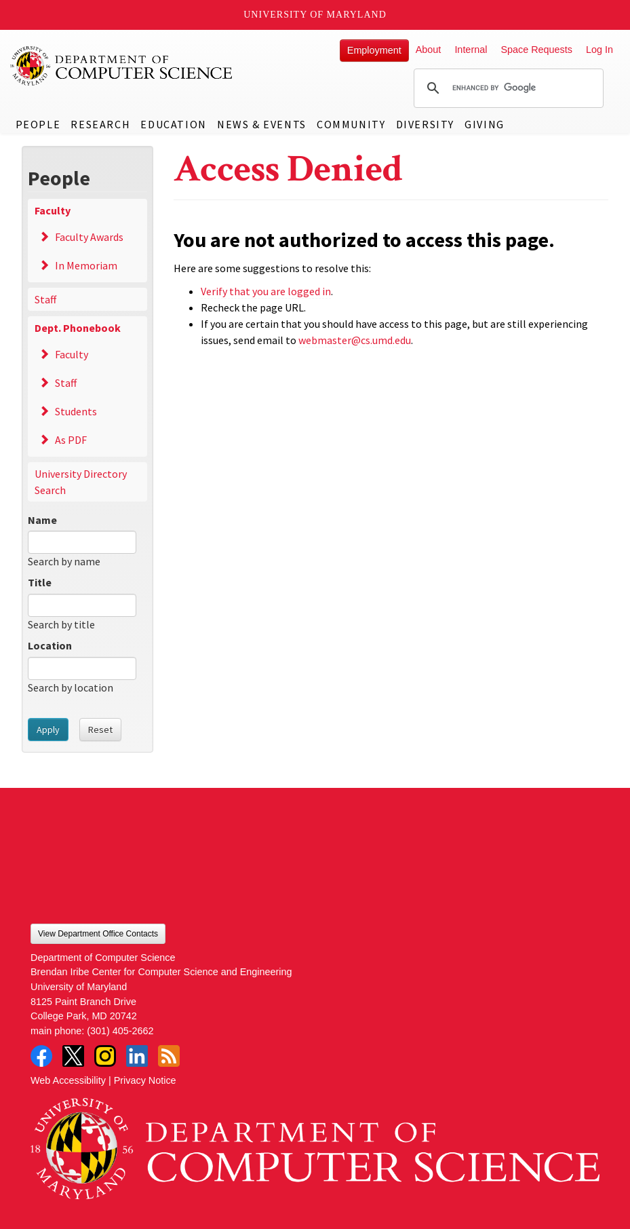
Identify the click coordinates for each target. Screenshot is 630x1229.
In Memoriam (86, 265)
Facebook (41, 1056)
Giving (485, 124)
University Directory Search (81, 482)
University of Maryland (315, 15)
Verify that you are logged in (266, 291)
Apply (48, 729)
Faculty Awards (89, 237)
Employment (374, 50)
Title (40, 582)
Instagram (105, 1056)
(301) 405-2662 (120, 1030)
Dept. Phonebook (78, 328)
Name (42, 520)
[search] (506, 88)
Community (351, 124)
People (38, 124)
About (428, 49)
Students (76, 411)
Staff (45, 299)
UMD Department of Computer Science (122, 66)
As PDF (71, 440)
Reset (100, 729)
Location (50, 645)
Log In (599, 49)
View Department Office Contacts (98, 934)
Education (173, 124)
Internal (470, 49)
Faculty (53, 210)
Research (100, 124)
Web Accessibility (68, 1080)
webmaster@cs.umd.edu (354, 340)
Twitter (73, 1056)
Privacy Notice (145, 1080)
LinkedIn (137, 1056)
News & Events (262, 124)
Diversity (425, 124)
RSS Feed (169, 1056)
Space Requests (536, 49)
